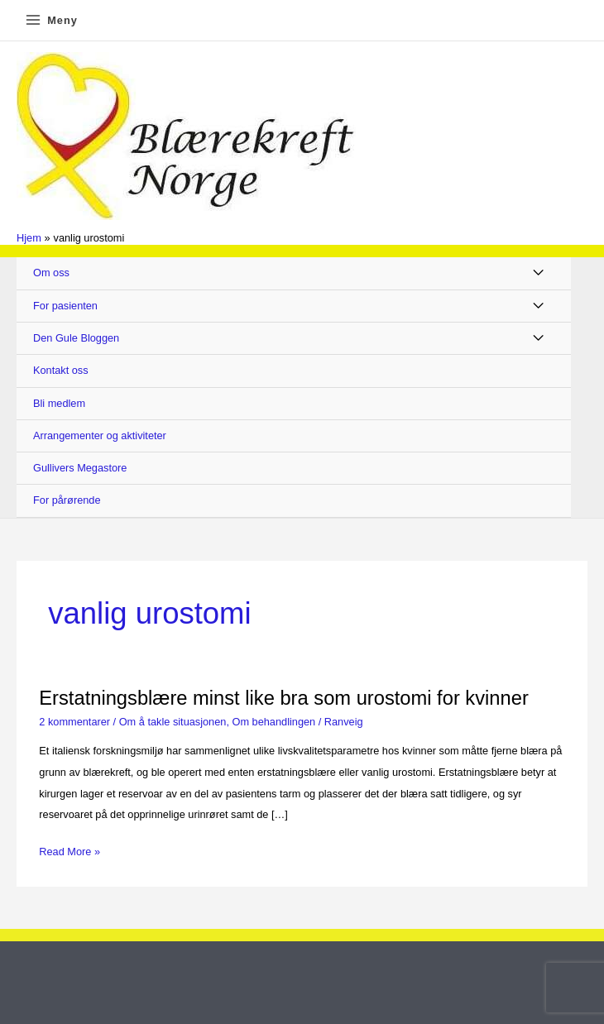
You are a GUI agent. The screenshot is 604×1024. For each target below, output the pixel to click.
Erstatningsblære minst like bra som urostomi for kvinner (283, 698)
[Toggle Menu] (539, 273)
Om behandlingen (274, 721)
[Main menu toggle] (51, 20)
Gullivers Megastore (80, 468)
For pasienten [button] (65, 305)
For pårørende (67, 500)
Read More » (69, 852)
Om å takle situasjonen (173, 721)
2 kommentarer (74, 721)
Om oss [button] (51, 272)
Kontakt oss (61, 370)
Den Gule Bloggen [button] (76, 338)
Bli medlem (59, 403)
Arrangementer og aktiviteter (99, 435)
